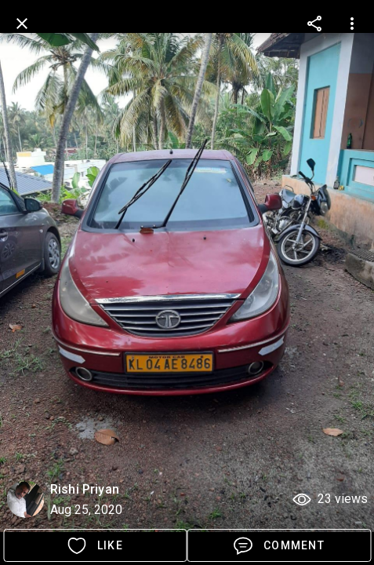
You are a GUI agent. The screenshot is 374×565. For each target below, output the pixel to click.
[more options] (314, 23)
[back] (22, 23)
